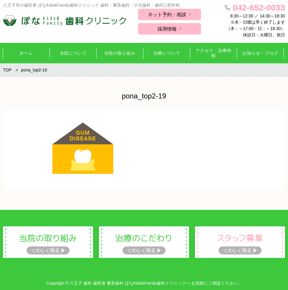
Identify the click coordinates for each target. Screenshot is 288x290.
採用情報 (167, 29)
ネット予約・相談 (167, 14)
